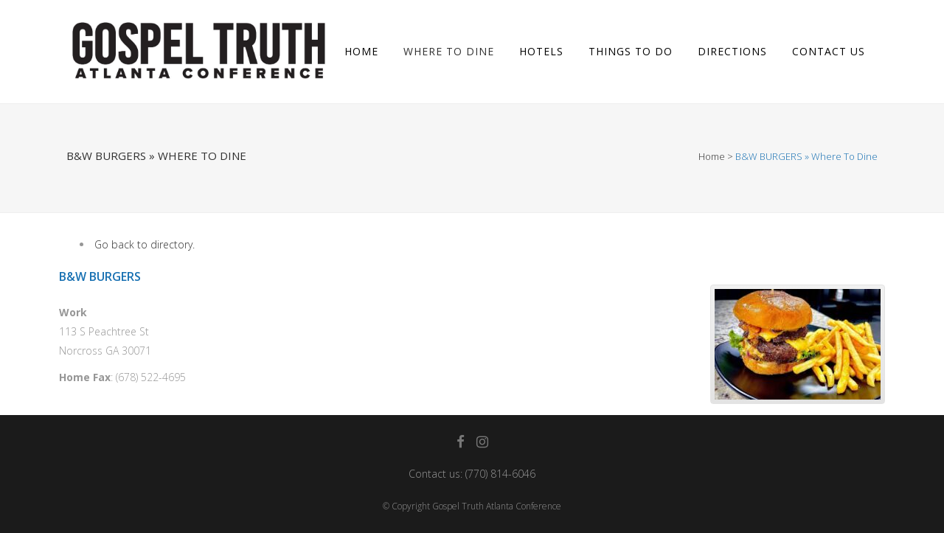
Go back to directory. (144, 244)
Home (711, 156)
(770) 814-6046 (500, 474)
